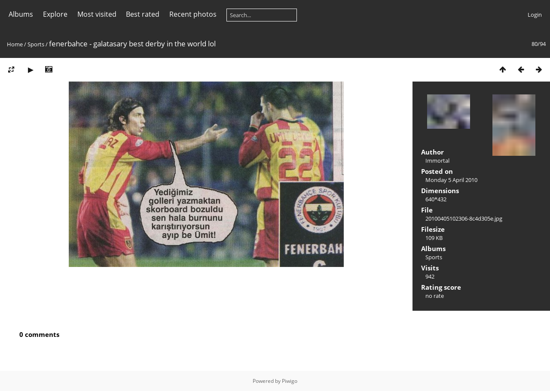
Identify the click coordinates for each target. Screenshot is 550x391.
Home (15, 44)
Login (535, 14)
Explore (55, 14)
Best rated (142, 14)
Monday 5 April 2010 (451, 180)
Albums (21, 14)
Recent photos (193, 14)
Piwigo (289, 381)
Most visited (96, 14)
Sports (36, 44)
